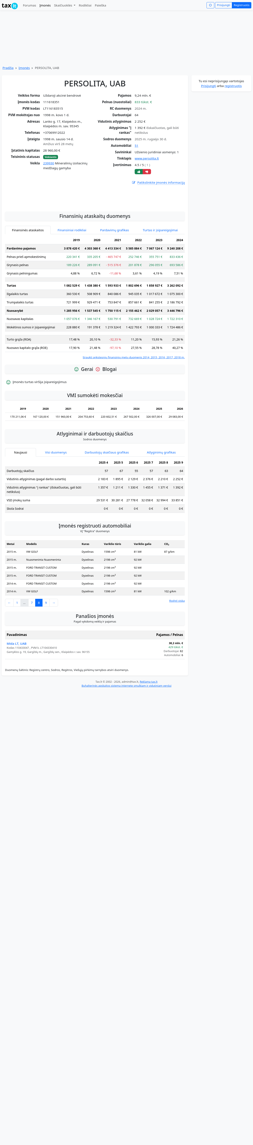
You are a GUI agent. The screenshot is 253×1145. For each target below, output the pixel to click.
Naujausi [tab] (20, 490)
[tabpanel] (95, 335)
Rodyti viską (177, 638)
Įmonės (45, 5)
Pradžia (8, 68)
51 (136, 145)
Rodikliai (85, 5)
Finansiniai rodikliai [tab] (72, 267)
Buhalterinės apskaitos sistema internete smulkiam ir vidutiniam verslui (126, 723)
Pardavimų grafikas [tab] (114, 267)
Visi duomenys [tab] (56, 490)
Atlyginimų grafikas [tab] (161, 490)
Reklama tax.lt (148, 719)
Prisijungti (223, 5)
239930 (48, 163)
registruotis (233, 86)
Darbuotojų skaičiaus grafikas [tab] (107, 490)
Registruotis (241, 5)
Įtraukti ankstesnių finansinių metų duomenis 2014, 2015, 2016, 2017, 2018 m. (134, 395)
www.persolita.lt (147, 158)
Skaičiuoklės (63, 5)
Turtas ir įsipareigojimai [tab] (160, 267)
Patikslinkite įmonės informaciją (158, 182)
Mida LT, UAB (17, 681)
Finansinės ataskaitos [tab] (28, 267)
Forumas (29, 5)
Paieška (100, 5)
